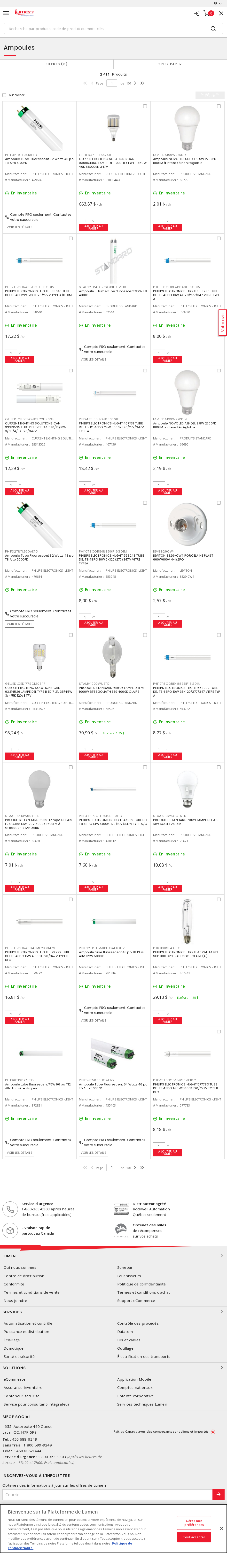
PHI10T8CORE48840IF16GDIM (177, 287)
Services (113, 1312)
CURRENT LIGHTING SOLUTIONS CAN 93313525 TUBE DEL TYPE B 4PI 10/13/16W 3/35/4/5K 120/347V (35, 427)
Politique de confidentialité (141, 1284)
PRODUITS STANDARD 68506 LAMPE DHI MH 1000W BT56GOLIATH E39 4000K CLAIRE (112, 690)
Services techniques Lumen (142, 1404)
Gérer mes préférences (194, 1523)
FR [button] (215, 3)
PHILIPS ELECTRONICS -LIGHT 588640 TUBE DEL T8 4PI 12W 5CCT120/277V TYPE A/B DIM (38, 293)
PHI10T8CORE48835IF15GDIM (177, 684)
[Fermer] (221, 1528)
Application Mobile (134, 1379)
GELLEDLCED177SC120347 (25, 684)
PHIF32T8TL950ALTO (21, 551)
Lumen (113, 1256)
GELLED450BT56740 (95, 155)
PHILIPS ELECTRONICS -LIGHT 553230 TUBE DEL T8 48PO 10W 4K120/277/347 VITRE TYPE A (186, 295)
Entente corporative (135, 1396)
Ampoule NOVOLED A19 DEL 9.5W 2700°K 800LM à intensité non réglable (184, 161)
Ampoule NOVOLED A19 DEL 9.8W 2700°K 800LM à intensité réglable (184, 425)
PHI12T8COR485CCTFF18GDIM (30, 287)
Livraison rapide (36, 1227)
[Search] (113, 28)
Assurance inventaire (23, 1387)
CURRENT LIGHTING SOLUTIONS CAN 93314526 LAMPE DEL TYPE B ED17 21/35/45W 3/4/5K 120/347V (38, 692)
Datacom (125, 1331)
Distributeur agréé (149, 1203)
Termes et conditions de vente (32, 1292)
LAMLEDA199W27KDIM (170, 419)
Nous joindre (15, 1300)
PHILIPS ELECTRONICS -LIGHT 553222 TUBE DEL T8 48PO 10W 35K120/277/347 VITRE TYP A (186, 692)
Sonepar (125, 1267)
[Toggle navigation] (6, 13)
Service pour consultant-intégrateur (37, 1404)
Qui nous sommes (20, 1267)
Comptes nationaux (135, 1387)
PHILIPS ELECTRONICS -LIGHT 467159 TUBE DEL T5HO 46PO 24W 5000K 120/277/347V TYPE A (111, 427)
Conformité (14, 1284)
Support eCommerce (136, 1300)
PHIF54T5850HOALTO (96, 1080)
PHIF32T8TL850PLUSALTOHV (102, 948)
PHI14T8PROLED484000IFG (100, 816)
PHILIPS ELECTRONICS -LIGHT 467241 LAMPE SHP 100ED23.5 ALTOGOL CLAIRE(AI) (186, 954)
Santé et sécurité (19, 1356)
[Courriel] (107, 1494)
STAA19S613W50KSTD (22, 816)
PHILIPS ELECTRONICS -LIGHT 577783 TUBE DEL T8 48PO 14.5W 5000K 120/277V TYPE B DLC (185, 1088)
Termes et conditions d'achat (143, 1292)
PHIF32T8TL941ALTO (21, 155)
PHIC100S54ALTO (167, 948)
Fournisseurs (129, 1276)
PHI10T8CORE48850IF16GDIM (103, 551)
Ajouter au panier (93, 227)
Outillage (125, 1348)
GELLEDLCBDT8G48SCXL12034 (29, 419)
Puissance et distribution (26, 1331)
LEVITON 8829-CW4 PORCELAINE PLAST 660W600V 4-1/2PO (183, 557)
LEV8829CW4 (164, 551)
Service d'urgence (37, 1203)
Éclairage (12, 1340)
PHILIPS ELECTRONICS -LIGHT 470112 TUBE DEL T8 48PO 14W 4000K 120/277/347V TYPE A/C (113, 822)
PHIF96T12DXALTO (19, 1080)
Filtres (57, 64)
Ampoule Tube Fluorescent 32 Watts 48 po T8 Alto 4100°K (39, 161)
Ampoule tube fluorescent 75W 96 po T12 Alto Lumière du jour (38, 1086)
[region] (113, 1528)
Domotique (13, 1348)
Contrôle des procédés (138, 1323)
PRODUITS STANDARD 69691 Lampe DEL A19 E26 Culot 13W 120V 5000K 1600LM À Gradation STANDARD (38, 824)
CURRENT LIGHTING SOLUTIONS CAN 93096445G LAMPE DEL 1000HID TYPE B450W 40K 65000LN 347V (113, 163)
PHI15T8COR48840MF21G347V (30, 948)
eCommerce (14, 1379)
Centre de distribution (24, 1276)
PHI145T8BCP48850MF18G (174, 1080)
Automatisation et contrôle (28, 1323)
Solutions (113, 1367)
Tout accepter (194, 1537)
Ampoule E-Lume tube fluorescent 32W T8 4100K (113, 293)
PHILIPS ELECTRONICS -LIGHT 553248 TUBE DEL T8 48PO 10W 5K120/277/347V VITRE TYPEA (111, 559)
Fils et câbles (129, 1340)
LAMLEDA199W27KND (169, 155)
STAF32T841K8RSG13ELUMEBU (103, 287)
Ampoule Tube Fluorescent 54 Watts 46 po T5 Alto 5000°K (113, 1086)
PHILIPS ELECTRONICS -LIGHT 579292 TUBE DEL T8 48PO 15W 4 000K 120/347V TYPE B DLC (37, 956)
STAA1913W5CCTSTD (170, 816)
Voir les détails (19, 227)
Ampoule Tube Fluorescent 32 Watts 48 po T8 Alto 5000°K (39, 557)
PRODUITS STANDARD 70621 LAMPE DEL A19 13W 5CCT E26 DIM (186, 822)
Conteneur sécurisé (22, 1396)
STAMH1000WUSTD (94, 684)
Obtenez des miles (149, 1224)
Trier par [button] (167, 64)
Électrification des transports (144, 1356)
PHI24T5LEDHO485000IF (98, 419)
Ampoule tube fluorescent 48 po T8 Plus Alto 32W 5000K (111, 954)
